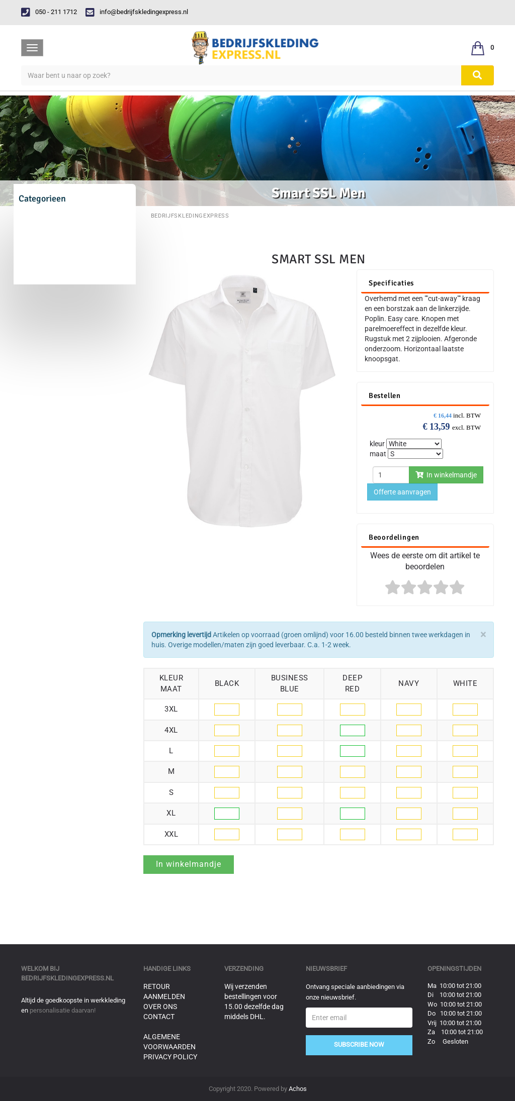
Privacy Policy (170, 1057)
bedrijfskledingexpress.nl (67, 978)
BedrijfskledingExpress (190, 216)
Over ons (160, 1007)
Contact (159, 1017)
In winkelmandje (446, 475)
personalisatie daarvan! (63, 1010)
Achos (298, 1088)
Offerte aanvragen (402, 492)
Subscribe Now (359, 1044)
